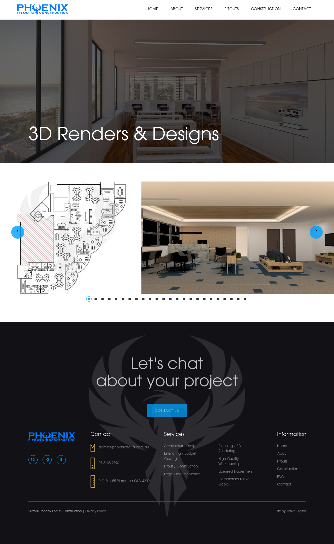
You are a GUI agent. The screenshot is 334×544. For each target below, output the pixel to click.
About (176, 9)
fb (33, 460)
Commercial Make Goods (233, 482)
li (61, 460)
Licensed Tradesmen (235, 471)
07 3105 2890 (109, 463)
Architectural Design (181, 446)
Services (204, 9)
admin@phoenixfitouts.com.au (124, 447)
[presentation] (17, 232)
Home (152, 9)
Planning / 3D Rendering (229, 448)
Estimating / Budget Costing (180, 456)
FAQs (281, 477)
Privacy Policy (95, 511)
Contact (302, 9)
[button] (89, 299)
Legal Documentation (182, 474)
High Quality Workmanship (229, 461)
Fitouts (232, 9)
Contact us (167, 414)
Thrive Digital (296, 511)
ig (47, 460)
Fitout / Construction (181, 466)
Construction (266, 9)
